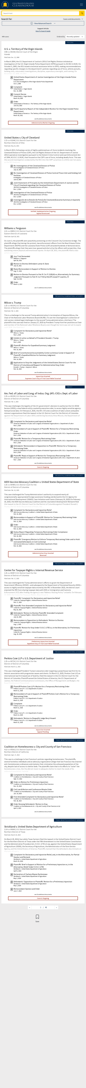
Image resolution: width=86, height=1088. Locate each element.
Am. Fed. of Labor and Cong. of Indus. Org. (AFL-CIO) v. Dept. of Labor (41, 393)
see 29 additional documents (43, 372)
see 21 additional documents (43, 637)
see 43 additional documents (43, 207)
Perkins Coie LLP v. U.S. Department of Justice (29, 658)
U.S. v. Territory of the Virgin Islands (23, 49)
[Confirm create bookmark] (37, 918)
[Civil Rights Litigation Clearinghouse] (13, 4)
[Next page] (56, 907)
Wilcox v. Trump (12, 302)
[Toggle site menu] (81, 4)
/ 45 (45, 907)
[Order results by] (75, 36)
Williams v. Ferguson (15, 228)
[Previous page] (29, 907)
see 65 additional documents (43, 119)
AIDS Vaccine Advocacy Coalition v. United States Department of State (41, 482)
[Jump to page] (37, 907)
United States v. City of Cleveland (22, 137)
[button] (43, 23)
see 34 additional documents (43, 549)
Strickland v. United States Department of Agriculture (33, 826)
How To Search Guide (43, 31)
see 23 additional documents (43, 811)
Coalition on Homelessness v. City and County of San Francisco (37, 746)
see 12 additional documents (43, 726)
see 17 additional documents (43, 288)
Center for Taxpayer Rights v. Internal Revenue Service (33, 570)
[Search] (40, 13)
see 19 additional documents (43, 463)
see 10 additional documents (43, 894)
